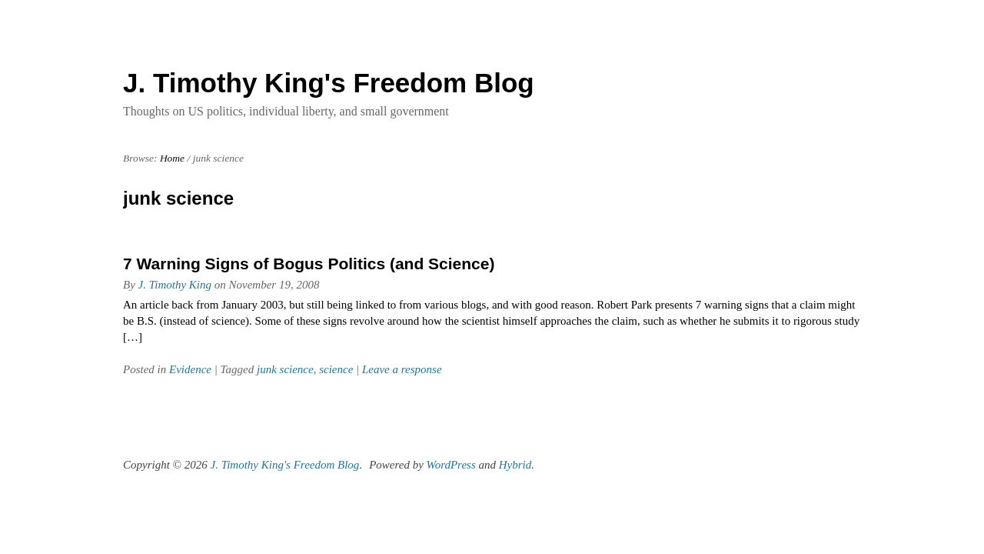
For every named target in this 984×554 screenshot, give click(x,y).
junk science (285, 369)
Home (172, 158)
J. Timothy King (174, 285)
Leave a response (402, 369)
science (336, 369)
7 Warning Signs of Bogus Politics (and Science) (308, 263)
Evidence (190, 369)
